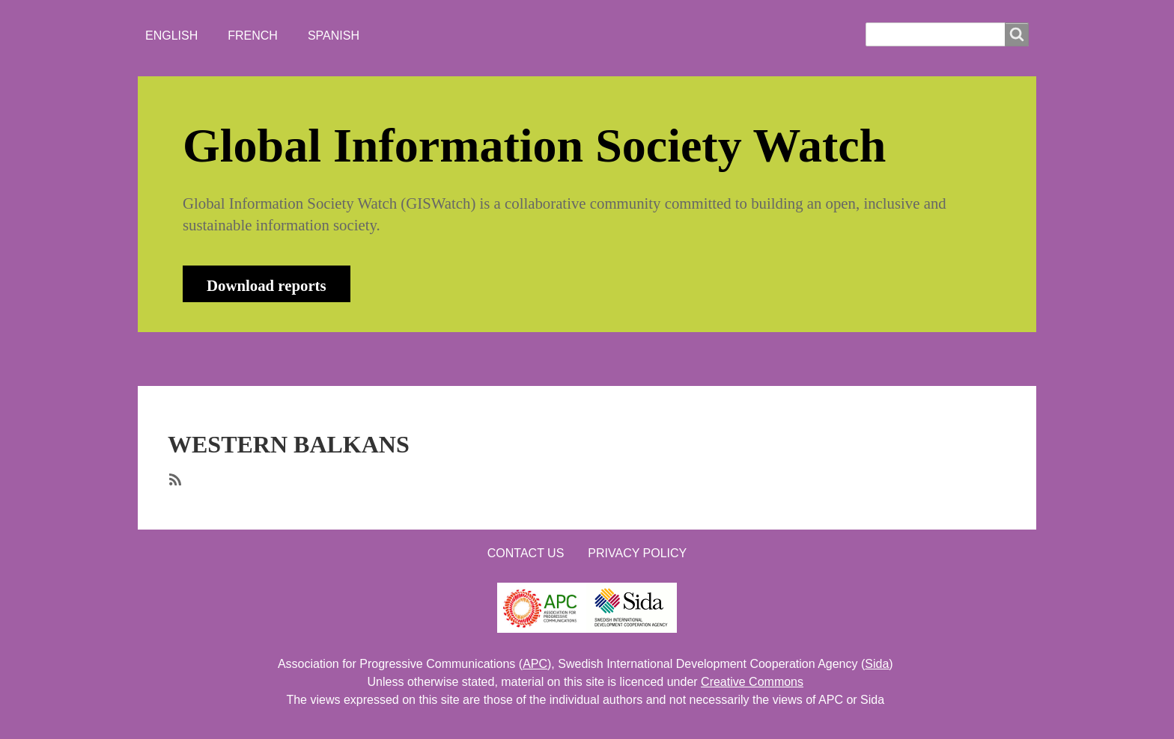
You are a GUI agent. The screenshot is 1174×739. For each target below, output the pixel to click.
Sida (877, 663)
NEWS (341, 358)
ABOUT (268, 358)
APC (535, 663)
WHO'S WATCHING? (448, 358)
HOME (197, 358)
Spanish (333, 35)
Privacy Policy (637, 553)
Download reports (266, 285)
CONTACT (566, 358)
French (253, 35)
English (171, 35)
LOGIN (647, 358)
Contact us (526, 553)
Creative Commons (752, 681)
